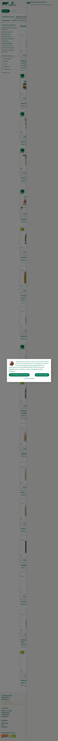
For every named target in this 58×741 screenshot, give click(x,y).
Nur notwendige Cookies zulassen (19, 375)
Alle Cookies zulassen (42, 375)
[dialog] (29, 370)
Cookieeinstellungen (29, 378)
